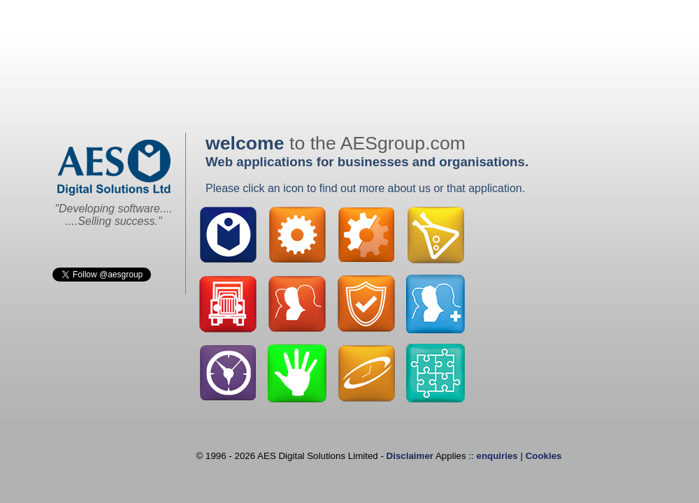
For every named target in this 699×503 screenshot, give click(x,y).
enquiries (497, 456)
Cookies (544, 456)
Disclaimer (410, 456)
